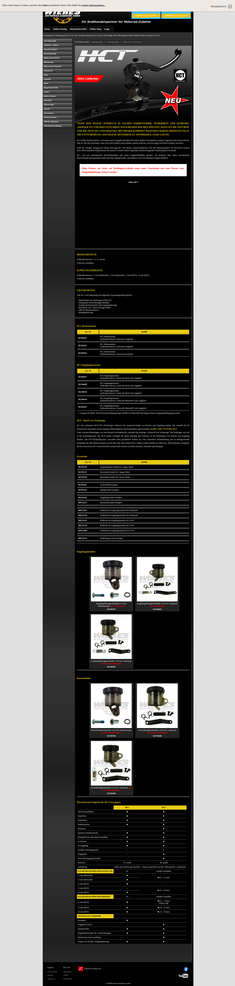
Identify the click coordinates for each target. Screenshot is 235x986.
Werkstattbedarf (50, 117)
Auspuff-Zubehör (50, 49)
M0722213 (82, 502)
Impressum (67, 972)
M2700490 (111, 793)
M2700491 (111, 667)
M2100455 (82, 407)
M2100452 (82, 353)
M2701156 (82, 467)
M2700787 (111, 609)
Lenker (46, 92)
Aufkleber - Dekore (51, 45)
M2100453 (82, 338)
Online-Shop (95, 29)
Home (47, 29)
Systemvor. (51, 979)
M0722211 (82, 520)
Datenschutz (67, 979)
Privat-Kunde (52, 972)
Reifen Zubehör (50, 96)
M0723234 (82, 510)
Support (50, 967)
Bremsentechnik (50, 54)
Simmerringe (49, 105)
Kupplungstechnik (51, 88)
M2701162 (82, 490)
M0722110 (82, 515)
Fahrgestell (48, 71)
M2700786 (111, 736)
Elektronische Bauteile (52, 66)
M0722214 (82, 538)
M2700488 (157, 736)
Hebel (46, 83)
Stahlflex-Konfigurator (90, 969)
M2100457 (82, 377)
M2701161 (82, 485)
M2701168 (82, 497)
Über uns (66, 967)
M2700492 (157, 609)
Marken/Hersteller (78, 29)
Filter (46, 75)
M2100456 (82, 399)
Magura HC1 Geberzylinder (132, 42)
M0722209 (82, 530)
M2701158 (82, 477)
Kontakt (50, 975)
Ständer (47, 109)
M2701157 (82, 472)
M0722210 (82, 525)
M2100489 (82, 384)
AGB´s (65, 975)
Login (107, 29)
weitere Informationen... (93, 5)
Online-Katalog (60, 29)
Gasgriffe (47, 79)
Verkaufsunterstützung (52, 126)
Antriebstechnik (50, 41)
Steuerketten (49, 113)
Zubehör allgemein (51, 122)
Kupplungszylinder (113, 42)
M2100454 (82, 392)
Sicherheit (48, 100)
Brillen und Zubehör (52, 58)
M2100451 (82, 345)
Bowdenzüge (48, 62)
